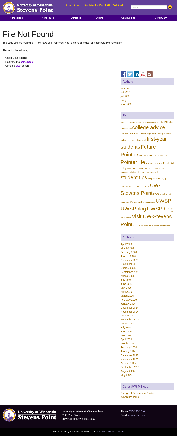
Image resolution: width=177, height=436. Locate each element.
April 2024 (126, 339)
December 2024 (129, 307)
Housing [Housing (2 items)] (144, 155)
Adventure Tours (130, 397)
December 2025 (129, 260)
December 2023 (129, 355)
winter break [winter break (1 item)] (165, 225)
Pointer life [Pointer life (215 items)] (133, 162)
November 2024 (129, 311)
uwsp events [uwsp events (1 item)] (126, 217)
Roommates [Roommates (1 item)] (132, 168)
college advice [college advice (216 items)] (148, 127)
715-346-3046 (137, 411)
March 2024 (127, 343)
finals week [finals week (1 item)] (141, 140)
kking (123, 100)
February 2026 (129, 252)
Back (18, 65)
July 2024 (126, 327)
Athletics (76, 17)
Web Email (118, 5)
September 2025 (130, 272)
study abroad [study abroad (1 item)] (153, 178)
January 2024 (128, 351)
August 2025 (128, 275)
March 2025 (127, 295)
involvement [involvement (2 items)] (155, 155)
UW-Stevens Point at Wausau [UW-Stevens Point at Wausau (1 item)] (142, 202)
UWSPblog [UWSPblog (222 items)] (133, 209)
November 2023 (129, 359)
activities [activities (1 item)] (124, 122)
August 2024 (128, 323)
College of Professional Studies (138, 393)
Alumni (100, 17)
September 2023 (130, 367)
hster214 (125, 92)
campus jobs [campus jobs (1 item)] (147, 122)
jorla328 (125, 96)
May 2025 (126, 287)
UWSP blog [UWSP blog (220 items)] (160, 209)
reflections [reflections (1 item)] (150, 163)
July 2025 (126, 279)
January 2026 (128, 256)
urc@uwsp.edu (136, 415)
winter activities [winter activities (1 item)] (152, 225)
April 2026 (126, 244)
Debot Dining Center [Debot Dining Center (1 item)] (147, 133)
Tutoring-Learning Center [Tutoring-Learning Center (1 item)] (138, 186)
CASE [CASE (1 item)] (166, 122)
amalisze (125, 88)
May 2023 (126, 375)
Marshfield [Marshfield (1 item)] (165, 156)
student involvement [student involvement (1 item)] (140, 172)
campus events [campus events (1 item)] (135, 122)
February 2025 (129, 299)
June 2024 (126, 331)
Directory (78, 5)
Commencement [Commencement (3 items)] (129, 133)
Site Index (89, 5)
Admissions (16, 17)
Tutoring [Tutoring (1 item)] (124, 186)
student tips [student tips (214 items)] (134, 177)
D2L (108, 5)
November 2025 (129, 264)
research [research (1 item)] (158, 163)
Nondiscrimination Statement (110, 432)
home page (26, 61)
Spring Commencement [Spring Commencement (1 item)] (148, 168)
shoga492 (126, 104)
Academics (48, 17)
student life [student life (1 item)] (154, 172)
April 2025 (126, 291)
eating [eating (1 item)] (123, 140)
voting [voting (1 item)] (135, 225)
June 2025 (126, 283)
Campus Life (128, 17)
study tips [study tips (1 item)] (163, 178)
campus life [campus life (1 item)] (158, 122)
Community (161, 17)
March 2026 (127, 248)
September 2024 (130, 319)
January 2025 (128, 303)
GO (170, 7)
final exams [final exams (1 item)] (131, 140)
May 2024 (126, 335)
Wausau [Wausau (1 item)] (142, 225)
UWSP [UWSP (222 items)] (163, 201)
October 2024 (128, 315)
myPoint (100, 5)
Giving (68, 5)
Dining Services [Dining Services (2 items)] (164, 133)
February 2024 (129, 347)
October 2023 (128, 363)
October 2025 (128, 267)
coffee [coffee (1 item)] (129, 128)
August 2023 (128, 371)
